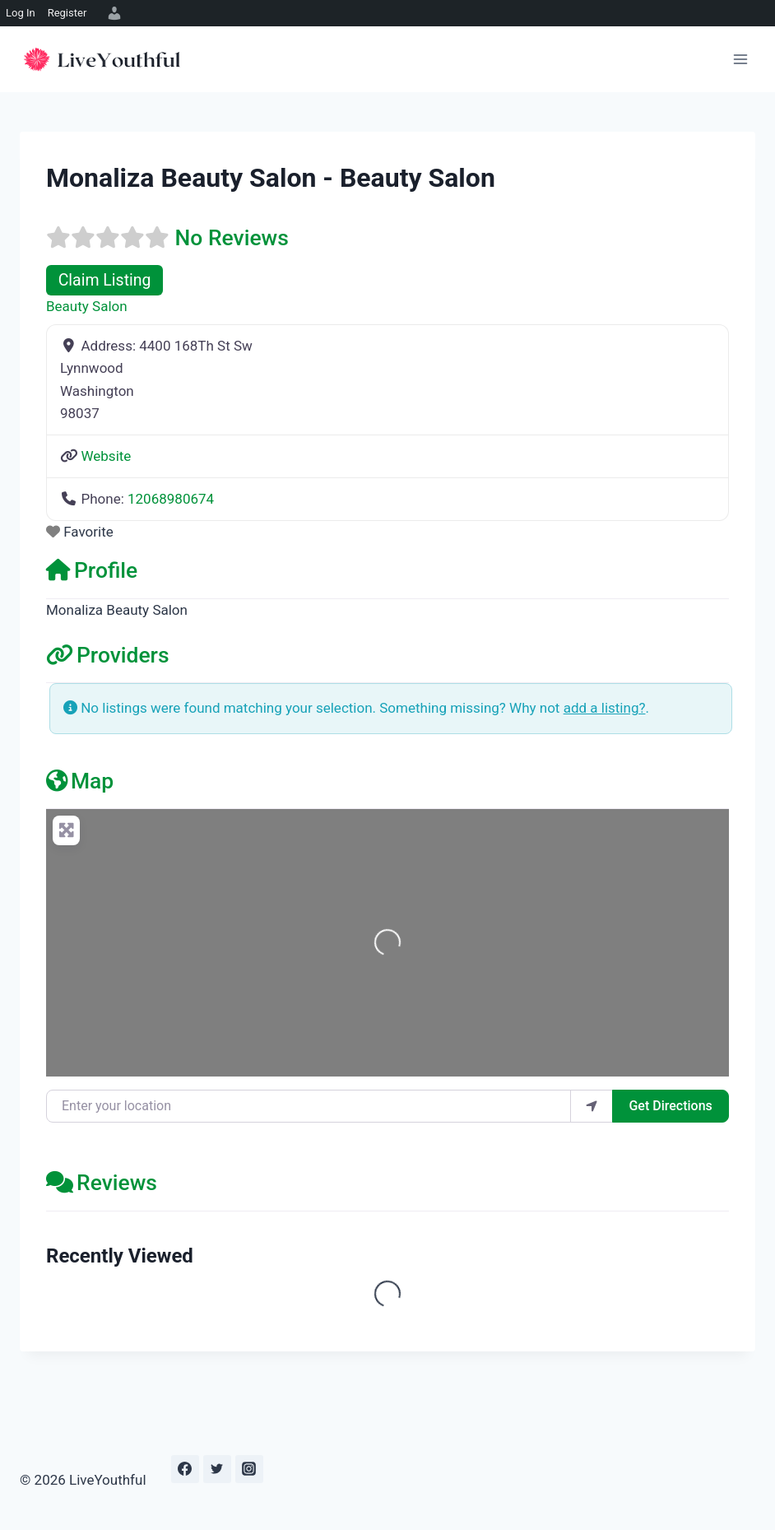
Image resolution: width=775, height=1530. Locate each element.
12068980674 (171, 499)
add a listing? (605, 708)
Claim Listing (104, 280)
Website (106, 456)
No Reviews (232, 237)
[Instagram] (249, 1469)
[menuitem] (112, 13)
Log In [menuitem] (20, 13)
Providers (107, 654)
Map (80, 780)
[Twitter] (217, 1469)
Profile (91, 570)
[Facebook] (185, 1469)
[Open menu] (740, 59)
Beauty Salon (87, 306)
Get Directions (670, 1106)
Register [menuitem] (67, 13)
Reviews (101, 1182)
